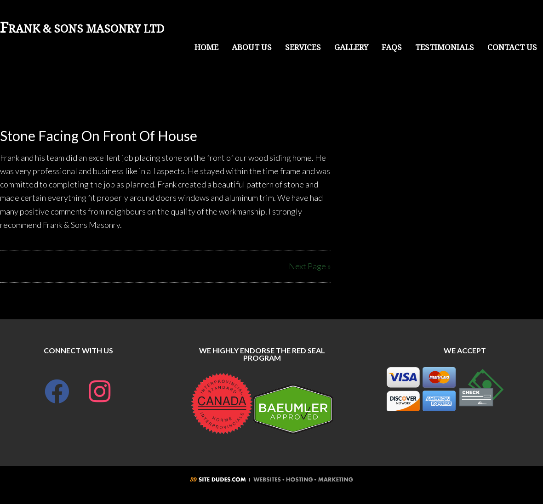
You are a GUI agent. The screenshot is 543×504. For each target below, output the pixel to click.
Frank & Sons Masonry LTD (82, 29)
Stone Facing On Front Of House (98, 135)
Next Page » (310, 266)
